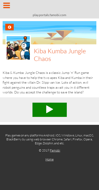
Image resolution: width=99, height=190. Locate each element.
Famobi (55, 150)
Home (49, 159)
